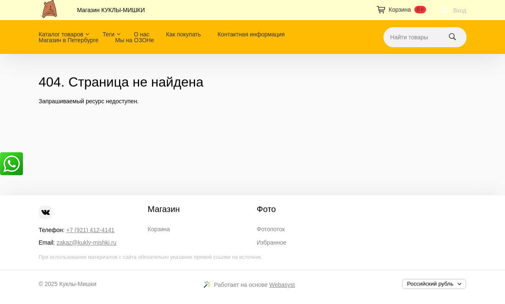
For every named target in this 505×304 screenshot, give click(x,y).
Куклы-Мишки (77, 284)
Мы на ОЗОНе (134, 40)
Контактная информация (251, 34)
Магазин (164, 209)
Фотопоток (271, 229)
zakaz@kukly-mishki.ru (86, 242)
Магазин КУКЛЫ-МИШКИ (111, 10)
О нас (141, 34)
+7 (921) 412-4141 (90, 230)
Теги (108, 34)
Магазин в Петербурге (69, 40)
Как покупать (183, 34)
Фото (266, 209)
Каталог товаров (61, 34)
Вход (460, 10)
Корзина (159, 229)
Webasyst (282, 284)
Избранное (272, 242)
